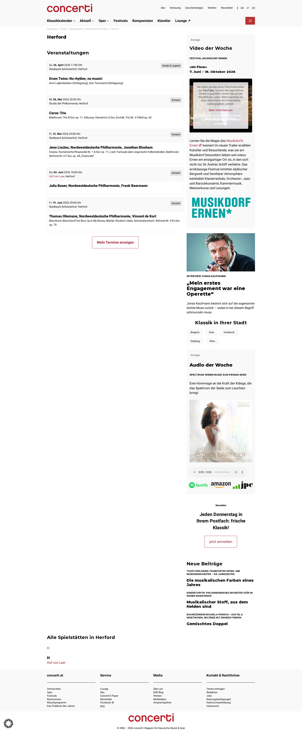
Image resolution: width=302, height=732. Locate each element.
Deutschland (76, 28)
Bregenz (194, 332)
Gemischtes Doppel (207, 624)
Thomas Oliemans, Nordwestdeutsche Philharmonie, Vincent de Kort (102, 216)
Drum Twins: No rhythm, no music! (75, 79)
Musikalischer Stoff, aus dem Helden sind (217, 604)
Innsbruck (229, 332)
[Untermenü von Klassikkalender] (74, 21)
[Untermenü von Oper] (108, 21)
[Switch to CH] (253, 8)
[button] (8, 723)
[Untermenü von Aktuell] (93, 21)
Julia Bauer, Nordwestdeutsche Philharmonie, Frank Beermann (98, 186)
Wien (212, 341)
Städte (63, 28)
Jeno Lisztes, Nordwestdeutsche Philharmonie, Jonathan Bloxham (101, 147)
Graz (211, 332)
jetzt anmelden (220, 542)
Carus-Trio (57, 113)
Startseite (52, 28)
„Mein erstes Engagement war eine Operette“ (216, 288)
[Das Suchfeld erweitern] (250, 21)
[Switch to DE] (242, 8)
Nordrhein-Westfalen (97, 28)
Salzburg (195, 341)
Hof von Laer (56, 176)
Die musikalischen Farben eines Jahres (220, 582)
